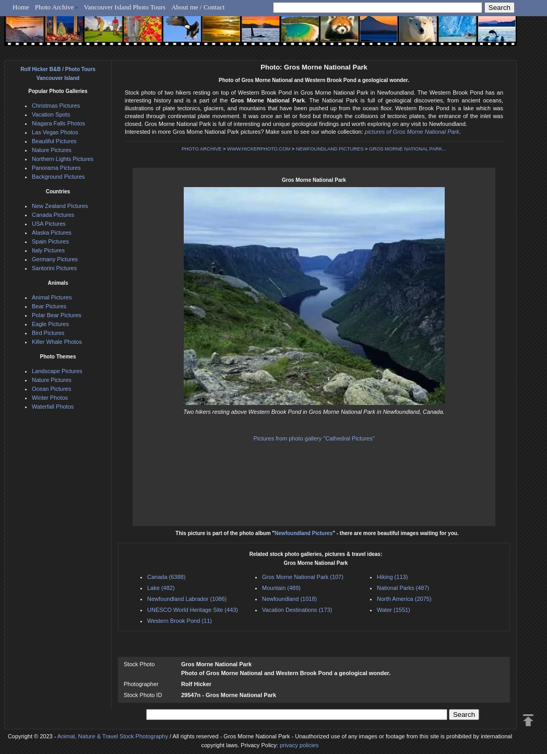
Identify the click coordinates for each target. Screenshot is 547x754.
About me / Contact (197, 7)
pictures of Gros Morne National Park (412, 132)
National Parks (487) (403, 588)
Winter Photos (50, 398)
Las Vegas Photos (55, 132)
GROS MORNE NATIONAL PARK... (407, 149)
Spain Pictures (50, 241)
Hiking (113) (392, 577)
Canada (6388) (166, 577)
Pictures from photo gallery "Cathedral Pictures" (313, 438)
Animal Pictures (52, 297)
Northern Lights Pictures (62, 159)
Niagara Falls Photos (58, 123)
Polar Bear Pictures (56, 315)
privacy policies (299, 745)
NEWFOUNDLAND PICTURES (330, 149)
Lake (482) (161, 588)
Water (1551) (393, 610)
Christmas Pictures (56, 105)
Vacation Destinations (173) (297, 610)
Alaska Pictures (52, 232)
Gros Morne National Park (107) (302, 577)
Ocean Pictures (51, 389)
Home (21, 7)
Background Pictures (58, 176)
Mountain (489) (281, 588)
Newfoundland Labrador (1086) (187, 599)
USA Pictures (49, 224)
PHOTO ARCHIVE (202, 149)
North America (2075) (404, 599)
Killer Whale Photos (57, 342)
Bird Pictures (48, 333)
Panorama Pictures (56, 168)
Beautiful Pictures (54, 141)
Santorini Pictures (54, 268)
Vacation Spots (51, 114)
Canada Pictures (53, 215)
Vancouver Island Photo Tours (125, 7)
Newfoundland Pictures (303, 533)
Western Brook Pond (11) (179, 621)
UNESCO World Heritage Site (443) (192, 610)
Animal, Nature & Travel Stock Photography (112, 736)
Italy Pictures (48, 250)
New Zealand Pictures (60, 206)
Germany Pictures (55, 259)
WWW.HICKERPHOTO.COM (258, 149)
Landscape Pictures (57, 371)
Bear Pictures (49, 306)
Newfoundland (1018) (289, 599)
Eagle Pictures (50, 324)
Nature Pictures (52, 150)
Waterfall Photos (53, 406)
